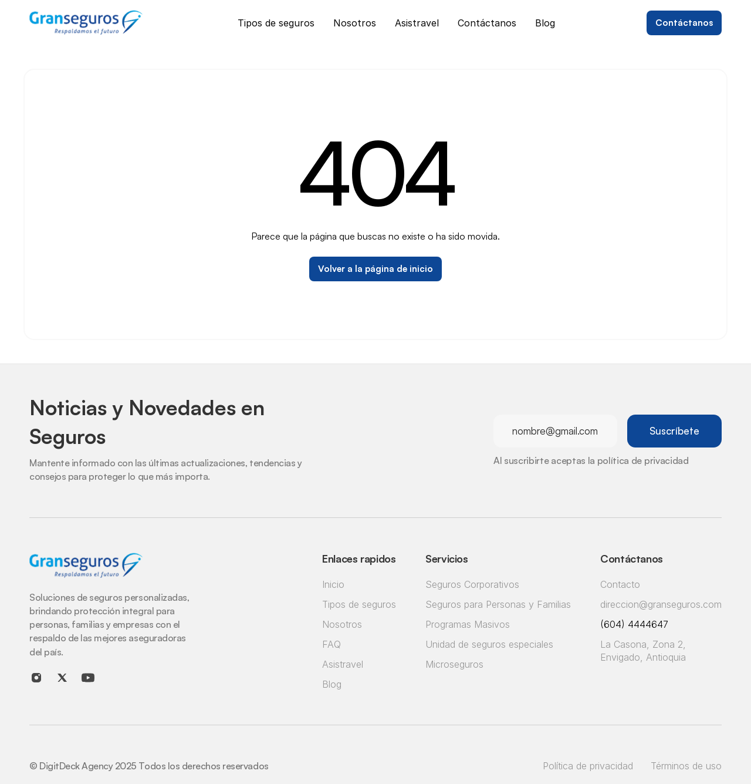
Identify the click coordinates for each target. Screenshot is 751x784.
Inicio (333, 584)
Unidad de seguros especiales (489, 644)
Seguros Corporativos (472, 584)
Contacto (620, 584)
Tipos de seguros (359, 604)
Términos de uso (686, 766)
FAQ (331, 644)
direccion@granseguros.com (661, 604)
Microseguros (454, 664)
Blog (331, 684)
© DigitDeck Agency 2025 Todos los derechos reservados (149, 766)
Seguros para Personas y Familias (498, 604)
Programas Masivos (467, 624)
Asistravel (342, 664)
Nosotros (342, 624)
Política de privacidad (588, 766)
